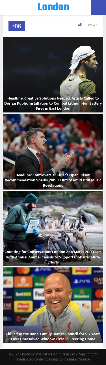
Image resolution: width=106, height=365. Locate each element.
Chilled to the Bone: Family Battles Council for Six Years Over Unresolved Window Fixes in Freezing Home (53, 336)
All (80, 25)
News (16, 26)
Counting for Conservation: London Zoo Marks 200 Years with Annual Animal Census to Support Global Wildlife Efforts (53, 257)
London (53, 8)
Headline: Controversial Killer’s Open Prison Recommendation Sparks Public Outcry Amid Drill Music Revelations (53, 180)
